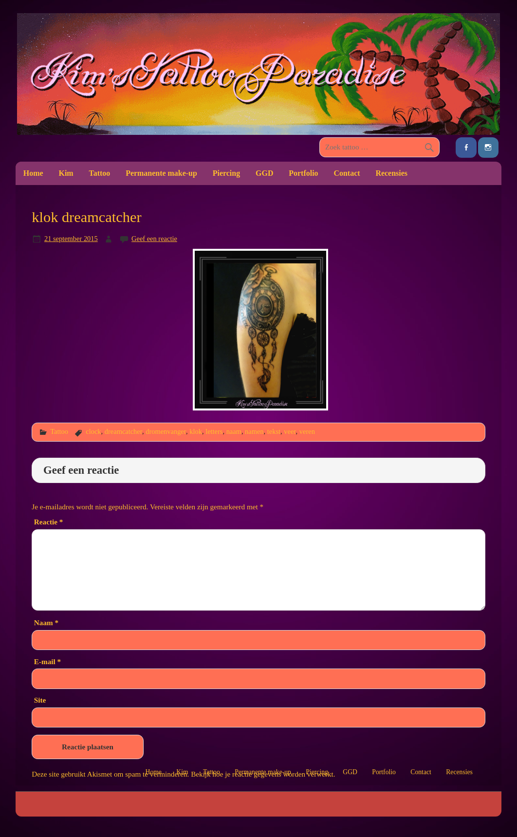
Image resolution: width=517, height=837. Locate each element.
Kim (65, 173)
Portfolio (303, 173)
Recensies (391, 173)
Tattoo (100, 173)
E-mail (47, 661)
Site (40, 700)
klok (195, 431)
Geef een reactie (154, 238)
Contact (346, 173)
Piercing (226, 173)
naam (233, 431)
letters (213, 431)
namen (254, 431)
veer (289, 431)
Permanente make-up (161, 173)
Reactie (48, 521)
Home (33, 173)
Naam (46, 622)
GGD (264, 173)
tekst (273, 431)
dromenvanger (166, 431)
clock (93, 431)
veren (307, 431)
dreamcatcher (123, 431)
